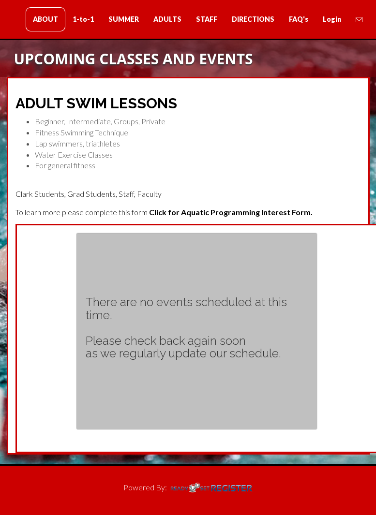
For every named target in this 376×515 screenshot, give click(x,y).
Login (332, 19)
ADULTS (167, 19)
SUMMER (123, 19)
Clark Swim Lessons (65, 20)
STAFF (206, 19)
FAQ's (298, 19)
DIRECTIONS (253, 19)
